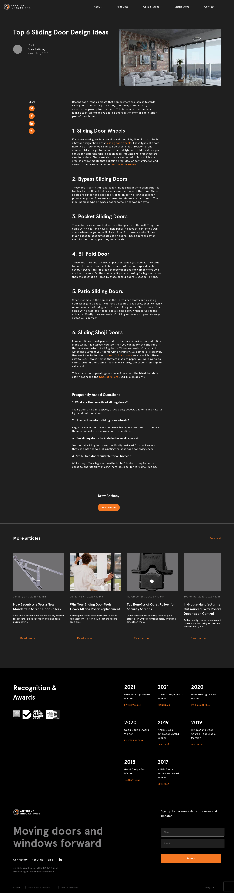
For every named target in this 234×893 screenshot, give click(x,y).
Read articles (109, 507)
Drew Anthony (108, 496)
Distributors (181, 6)
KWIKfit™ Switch (132, 705)
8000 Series (197, 744)
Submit (191, 858)
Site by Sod (209, 888)
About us (37, 859)
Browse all (215, 538)
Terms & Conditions (69, 888)
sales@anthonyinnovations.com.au (36, 871)
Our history (20, 859)
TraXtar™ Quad (132, 780)
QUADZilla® (164, 744)
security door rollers (123, 164)
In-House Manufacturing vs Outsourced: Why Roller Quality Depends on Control (207, 609)
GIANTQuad (164, 705)
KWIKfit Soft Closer (201, 705)
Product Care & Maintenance (41, 888)
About (97, 6)
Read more (27, 638)
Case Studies (151, 6)
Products (122, 6)
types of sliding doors (118, 355)
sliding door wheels (119, 142)
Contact (209, 6)
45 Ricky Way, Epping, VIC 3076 (29, 868)
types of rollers (108, 376)
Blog (50, 859)
